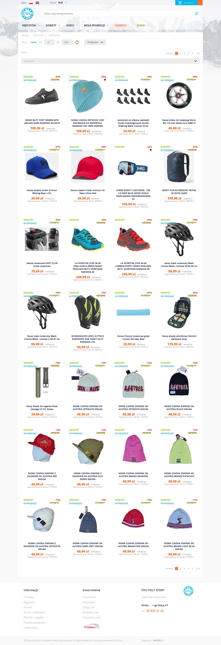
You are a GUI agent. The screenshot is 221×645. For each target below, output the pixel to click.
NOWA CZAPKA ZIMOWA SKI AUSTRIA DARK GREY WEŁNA (87, 545)
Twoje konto (89, 597)
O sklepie (29, 597)
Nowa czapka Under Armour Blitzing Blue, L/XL (42, 192)
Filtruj (77, 42)
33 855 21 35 (155, 611)
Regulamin (29, 602)
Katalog (24, 35)
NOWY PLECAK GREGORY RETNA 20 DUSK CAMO (179, 192)
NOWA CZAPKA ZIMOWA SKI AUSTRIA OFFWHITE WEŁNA (88, 408)
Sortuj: (24, 52)
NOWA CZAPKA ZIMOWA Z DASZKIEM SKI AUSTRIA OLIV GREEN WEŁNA (87, 476)
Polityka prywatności (35, 622)
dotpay (92, 626)
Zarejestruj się (90, 612)
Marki (141, 25)
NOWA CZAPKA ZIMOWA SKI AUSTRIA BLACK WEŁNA (179, 408)
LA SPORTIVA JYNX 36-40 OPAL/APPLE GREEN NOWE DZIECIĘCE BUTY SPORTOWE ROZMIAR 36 (88, 267)
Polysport (27, 13)
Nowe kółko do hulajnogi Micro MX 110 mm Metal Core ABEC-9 (179, 121)
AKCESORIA (54, 35)
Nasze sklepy (31, 627)
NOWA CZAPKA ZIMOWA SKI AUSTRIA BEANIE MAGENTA (133, 475)
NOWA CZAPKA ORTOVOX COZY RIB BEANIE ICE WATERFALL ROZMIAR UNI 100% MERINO (87, 123)
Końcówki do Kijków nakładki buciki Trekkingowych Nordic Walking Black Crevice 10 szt (133, 123)
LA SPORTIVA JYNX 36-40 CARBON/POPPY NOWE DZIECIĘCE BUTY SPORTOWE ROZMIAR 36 (133, 266)
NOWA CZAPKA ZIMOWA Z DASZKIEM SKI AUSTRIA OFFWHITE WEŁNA (42, 546)
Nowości (121, 25)
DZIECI (70, 25)
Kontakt (28, 607)
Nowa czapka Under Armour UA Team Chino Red (88, 192)
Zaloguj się (88, 607)
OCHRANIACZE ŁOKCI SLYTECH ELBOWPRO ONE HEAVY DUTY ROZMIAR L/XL (87, 339)
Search (196, 13)
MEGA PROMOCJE (94, 25)
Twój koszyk (89, 602)
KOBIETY (51, 25)
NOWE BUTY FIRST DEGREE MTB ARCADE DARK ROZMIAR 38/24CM (42, 121)
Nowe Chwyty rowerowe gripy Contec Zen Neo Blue (133, 337)
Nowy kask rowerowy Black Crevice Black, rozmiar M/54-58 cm (179, 265)
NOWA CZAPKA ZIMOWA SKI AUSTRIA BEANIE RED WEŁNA (133, 545)
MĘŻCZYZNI (29, 25)
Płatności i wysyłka (33, 617)
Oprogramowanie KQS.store (107, 640)
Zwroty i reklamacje (34, 612)
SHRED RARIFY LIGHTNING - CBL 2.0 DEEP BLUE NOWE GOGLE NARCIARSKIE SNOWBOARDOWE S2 (133, 194)
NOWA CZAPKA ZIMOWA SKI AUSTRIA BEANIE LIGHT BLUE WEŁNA (179, 546)
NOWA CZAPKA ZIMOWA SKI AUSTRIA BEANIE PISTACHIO (179, 475)
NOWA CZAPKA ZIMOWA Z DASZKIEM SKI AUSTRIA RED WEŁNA (42, 476)
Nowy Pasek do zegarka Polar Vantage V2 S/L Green (42, 408)
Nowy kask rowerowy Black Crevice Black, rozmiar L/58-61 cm (42, 337)
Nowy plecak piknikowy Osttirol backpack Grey (179, 337)
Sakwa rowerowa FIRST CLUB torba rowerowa (41, 265)
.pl (158, 640)
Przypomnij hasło (92, 617)
